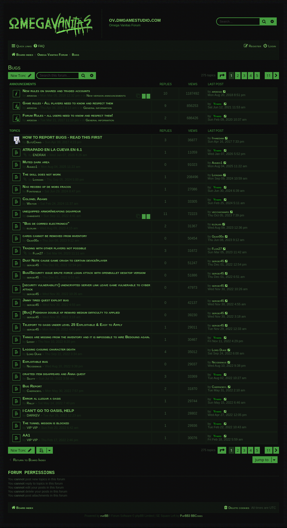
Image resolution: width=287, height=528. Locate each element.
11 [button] (268, 75)
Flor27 (38, 253)
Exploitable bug (35, 361)
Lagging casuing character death (49, 349)
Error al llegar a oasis (42, 398)
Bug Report (32, 386)
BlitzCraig (34, 142)
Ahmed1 (32, 166)
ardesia (32, 95)
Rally (31, 403)
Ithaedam (218, 138)
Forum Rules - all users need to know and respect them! (68, 115)
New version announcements (106, 95)
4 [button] (251, 75)
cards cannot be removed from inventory (55, 236)
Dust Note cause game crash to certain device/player (65, 260)
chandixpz (33, 216)
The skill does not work (42, 174)
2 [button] (238, 75)
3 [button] (244, 75)
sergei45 (33, 265)
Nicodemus (34, 366)
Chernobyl (34, 390)
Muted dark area (36, 162)
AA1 (26, 435)
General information (97, 107)
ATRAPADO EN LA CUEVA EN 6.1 (52, 150)
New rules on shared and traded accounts (56, 91)
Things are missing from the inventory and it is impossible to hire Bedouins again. (86, 337)
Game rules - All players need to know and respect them (68, 103)
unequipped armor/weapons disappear (52, 211)
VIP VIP (32, 427)
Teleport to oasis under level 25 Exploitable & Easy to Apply (72, 324)
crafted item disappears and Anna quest (54, 374)
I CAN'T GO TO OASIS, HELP (48, 411)
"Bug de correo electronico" (46, 223)
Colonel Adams (35, 199)
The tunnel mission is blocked (46, 423)
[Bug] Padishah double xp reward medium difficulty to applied (71, 312)
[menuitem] (39, 46)
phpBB (105, 517)
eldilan (31, 228)
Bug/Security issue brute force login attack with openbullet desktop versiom (84, 272)
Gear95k (33, 240)
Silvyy (31, 378)
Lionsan (38, 179)
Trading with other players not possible (54, 248)
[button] (222, 75)
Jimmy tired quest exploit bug (46, 300)
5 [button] (257, 75)
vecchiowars (220, 212)
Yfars (217, 103)
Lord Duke (34, 354)
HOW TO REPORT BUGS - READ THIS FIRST (62, 137)
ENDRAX (39, 155)
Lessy (31, 341)
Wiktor (32, 203)
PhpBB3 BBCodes (191, 517)
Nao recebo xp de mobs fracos (47, 186)
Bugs (14, 67)
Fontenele (34, 191)
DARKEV (33, 415)
